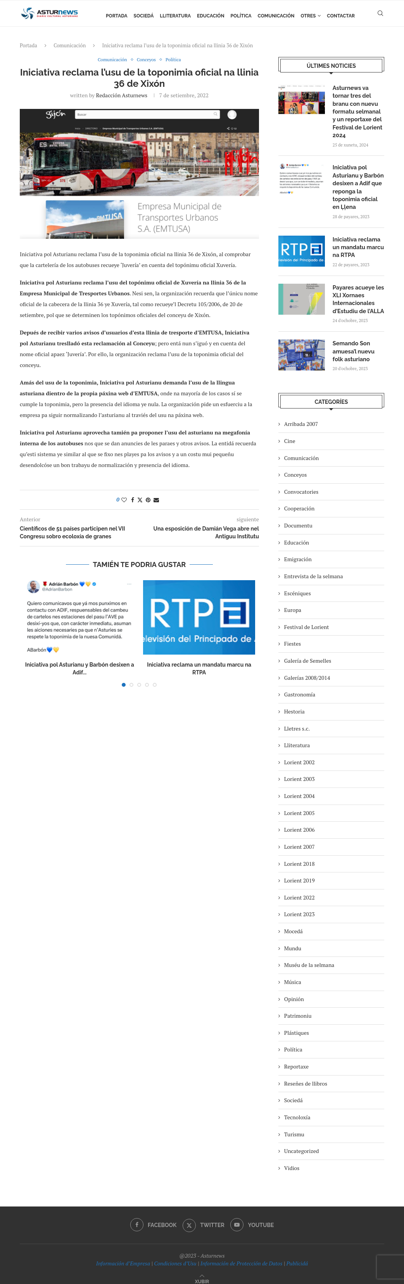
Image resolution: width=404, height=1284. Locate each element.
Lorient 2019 (299, 873)
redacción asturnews (122, 95)
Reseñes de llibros (305, 1076)
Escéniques (297, 585)
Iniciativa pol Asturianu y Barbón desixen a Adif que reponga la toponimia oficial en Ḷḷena (358, 184)
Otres (308, 16)
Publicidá (297, 1256)
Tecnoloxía (297, 1109)
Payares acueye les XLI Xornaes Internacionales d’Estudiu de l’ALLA (357, 293)
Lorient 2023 (299, 907)
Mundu (292, 940)
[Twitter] (203, 1218)
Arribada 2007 (301, 417)
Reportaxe (296, 1059)
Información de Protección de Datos (241, 1256)
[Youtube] (253, 1218)
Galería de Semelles (307, 653)
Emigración (298, 552)
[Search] (380, 15)
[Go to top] (202, 1273)
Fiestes (292, 636)
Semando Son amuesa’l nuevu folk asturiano (358, 344)
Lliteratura (175, 16)
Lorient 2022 (299, 890)
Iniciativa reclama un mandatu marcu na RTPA (357, 242)
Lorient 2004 (299, 788)
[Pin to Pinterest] (148, 500)
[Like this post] (124, 500)
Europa (292, 602)
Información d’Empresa (123, 1256)
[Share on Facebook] (132, 500)
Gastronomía (300, 687)
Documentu (298, 518)
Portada (116, 16)
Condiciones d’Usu (175, 1256)
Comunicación (276, 16)
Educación (210, 16)
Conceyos (295, 467)
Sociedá (144, 16)
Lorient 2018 (299, 856)
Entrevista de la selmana (313, 568)
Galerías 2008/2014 (307, 670)
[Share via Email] (156, 500)
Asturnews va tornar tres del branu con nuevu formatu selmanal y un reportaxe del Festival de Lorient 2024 (358, 110)
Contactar (341, 16)
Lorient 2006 (299, 822)
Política (241, 16)
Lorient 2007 (299, 839)
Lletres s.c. (297, 721)
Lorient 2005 (299, 805)
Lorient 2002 (299, 754)
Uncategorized (301, 1143)
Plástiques (296, 1025)
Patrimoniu (298, 1008)
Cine (289, 433)
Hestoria (294, 704)
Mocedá (293, 923)
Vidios (292, 1160)
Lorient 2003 (299, 772)
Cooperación (299, 501)
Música (292, 974)
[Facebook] (152, 1218)
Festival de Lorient (306, 619)
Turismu (294, 1127)
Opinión (294, 991)
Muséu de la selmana (309, 958)
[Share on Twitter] (140, 500)
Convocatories (301, 484)
